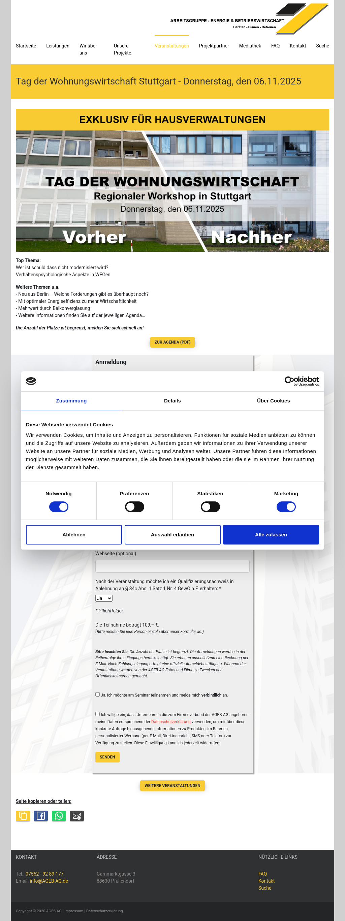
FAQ (275, 45)
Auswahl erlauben (172, 534)
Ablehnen (73, 534)
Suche (323, 45)
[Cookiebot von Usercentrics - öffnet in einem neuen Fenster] (289, 381)
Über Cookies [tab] (273, 400)
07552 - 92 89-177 (45, 874)
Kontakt (298, 45)
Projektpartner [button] (214, 45)
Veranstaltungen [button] (172, 45)
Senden (107, 757)
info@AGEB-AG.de (49, 881)
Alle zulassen (271, 534)
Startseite (26, 45)
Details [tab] (172, 400)
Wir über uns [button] (88, 49)
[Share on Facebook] (41, 816)
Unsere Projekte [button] (122, 49)
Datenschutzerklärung (171, 721)
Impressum (73, 911)
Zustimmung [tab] (71, 400)
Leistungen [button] (57, 45)
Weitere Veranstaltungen (172, 785)
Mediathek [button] (250, 45)
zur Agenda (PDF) (172, 342)
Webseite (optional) (115, 553)
